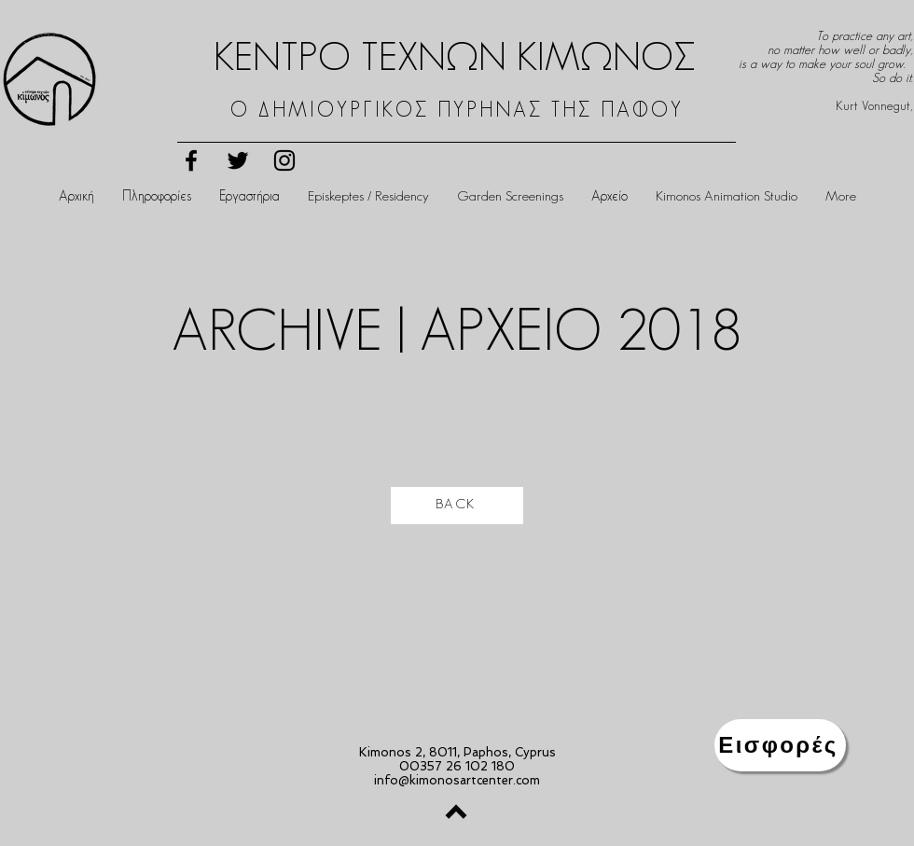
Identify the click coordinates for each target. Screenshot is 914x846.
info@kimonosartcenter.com (457, 780)
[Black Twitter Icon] (238, 160)
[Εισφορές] (780, 745)
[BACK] (457, 505)
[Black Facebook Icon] (191, 160)
